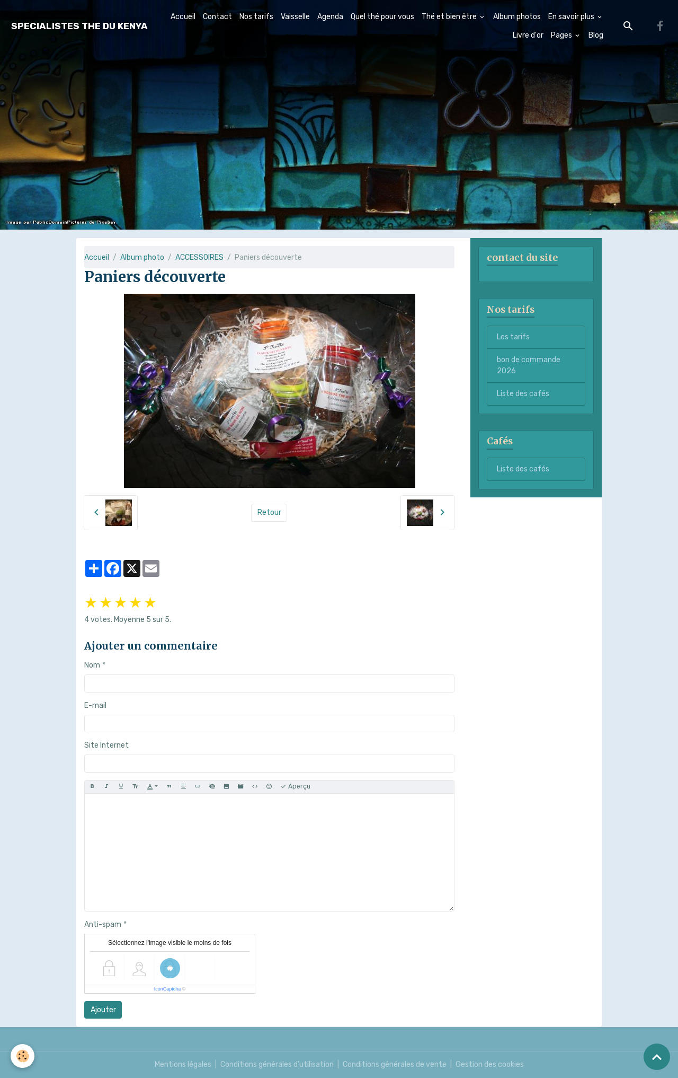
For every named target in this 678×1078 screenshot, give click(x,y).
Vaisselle (295, 16)
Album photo (142, 257)
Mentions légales (183, 1064)
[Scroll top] (657, 1057)
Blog (595, 35)
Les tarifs (513, 336)
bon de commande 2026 (528, 365)
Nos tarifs (256, 16)
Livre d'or (528, 35)
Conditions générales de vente (395, 1064)
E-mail (95, 705)
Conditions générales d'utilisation (277, 1064)
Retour (269, 512)
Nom (92, 665)
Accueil (183, 16)
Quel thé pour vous (382, 16)
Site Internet (106, 745)
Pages (562, 35)
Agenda (330, 16)
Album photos (517, 16)
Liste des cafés (523, 393)
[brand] (79, 26)
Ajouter (103, 1009)
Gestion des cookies (490, 1064)
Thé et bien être (450, 16)
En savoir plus (572, 16)
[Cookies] (22, 1056)
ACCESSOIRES (199, 257)
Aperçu (295, 787)
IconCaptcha (167, 989)
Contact (217, 16)
